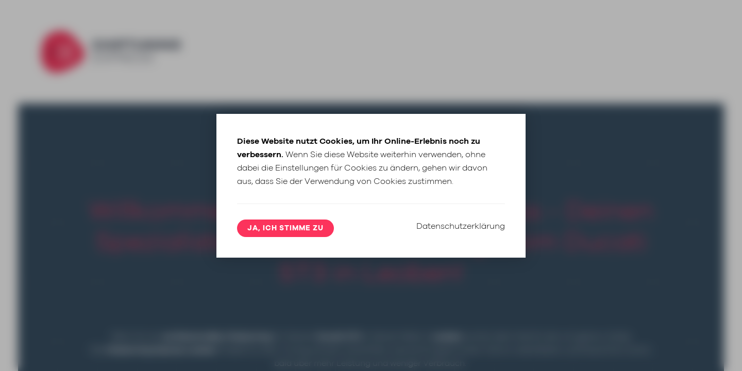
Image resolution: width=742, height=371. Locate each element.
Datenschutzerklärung (460, 226)
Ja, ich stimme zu (285, 228)
